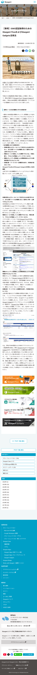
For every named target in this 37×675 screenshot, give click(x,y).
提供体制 (5, 575)
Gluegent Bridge (7, 560)
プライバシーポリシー (7, 665)
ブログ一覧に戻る (18, 441)
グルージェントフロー (9, 528)
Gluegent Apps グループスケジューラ (14, 555)
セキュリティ (6, 602)
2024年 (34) (6, 487)
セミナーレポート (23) (9, 467)
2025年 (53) (6, 484)
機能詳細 (6, 544)
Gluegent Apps (7, 549)
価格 (4, 594)
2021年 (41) (6, 495)
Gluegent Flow (18, 98)
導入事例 (5, 586)
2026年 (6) (5, 482)
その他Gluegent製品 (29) (10, 464)
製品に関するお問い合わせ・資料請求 (18, 626)
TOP (3, 18)
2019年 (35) (6, 500)
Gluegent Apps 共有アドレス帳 (12, 552)
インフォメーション (8, 588)
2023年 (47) (6, 489)
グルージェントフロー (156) (11, 458)
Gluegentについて (8, 599)
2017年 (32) (6, 505)
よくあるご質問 (7, 596)
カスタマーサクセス (9, 572)
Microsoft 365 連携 (9, 530)
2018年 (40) (6, 502)
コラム (6, 547)
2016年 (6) (5, 508)
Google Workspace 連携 (11, 533)
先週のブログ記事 (8, 82)
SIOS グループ (22, 668)
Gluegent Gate (7, 541)
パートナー (6, 578)
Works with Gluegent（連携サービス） (13, 563)
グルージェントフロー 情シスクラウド (15, 539)
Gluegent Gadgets (28, 98)
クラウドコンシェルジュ (10, 569)
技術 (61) (5, 470)
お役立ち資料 (7, 607)
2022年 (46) (6, 492)
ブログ (7, 18)
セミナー (5, 591)
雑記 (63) (5, 473)
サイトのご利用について (8, 668)
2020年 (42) (6, 497)
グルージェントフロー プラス (12, 536)
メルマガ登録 (28, 654)
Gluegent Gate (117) (8, 461)
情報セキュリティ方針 (22, 665)
